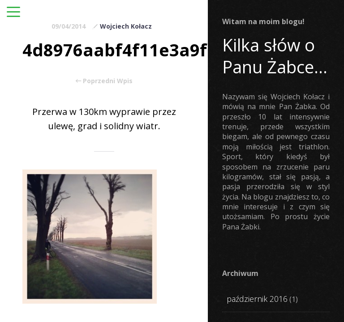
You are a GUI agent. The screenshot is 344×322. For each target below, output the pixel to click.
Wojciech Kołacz (126, 26)
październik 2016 (257, 298)
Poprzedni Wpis (104, 81)
